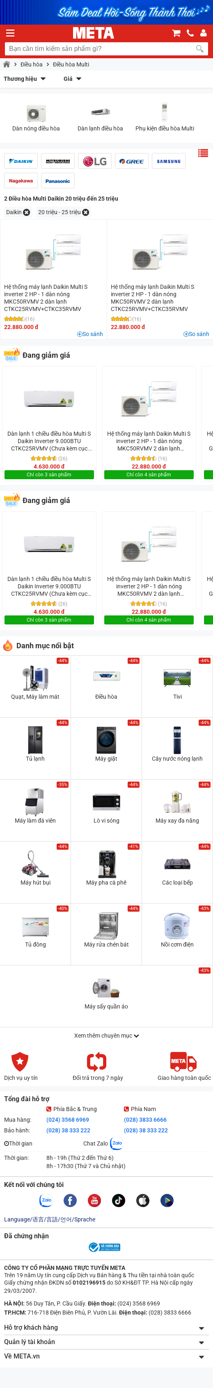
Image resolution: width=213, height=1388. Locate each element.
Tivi (177, 696)
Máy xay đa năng (177, 820)
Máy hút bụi (35, 882)
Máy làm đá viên (35, 820)
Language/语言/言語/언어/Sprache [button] (49, 1219)
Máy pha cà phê (106, 882)
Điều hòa (32, 64)
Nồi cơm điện (177, 944)
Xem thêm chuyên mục (106, 1035)
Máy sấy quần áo (106, 1006)
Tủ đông (35, 944)
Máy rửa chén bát (106, 944)
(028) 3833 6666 (145, 1119)
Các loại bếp (177, 882)
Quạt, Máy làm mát (35, 696)
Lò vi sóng (106, 820)
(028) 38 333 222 (68, 1130)
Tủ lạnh (35, 758)
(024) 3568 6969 (67, 1119)
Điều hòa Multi (71, 64)
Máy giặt (106, 758)
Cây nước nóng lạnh (177, 758)
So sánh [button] (92, 334)
